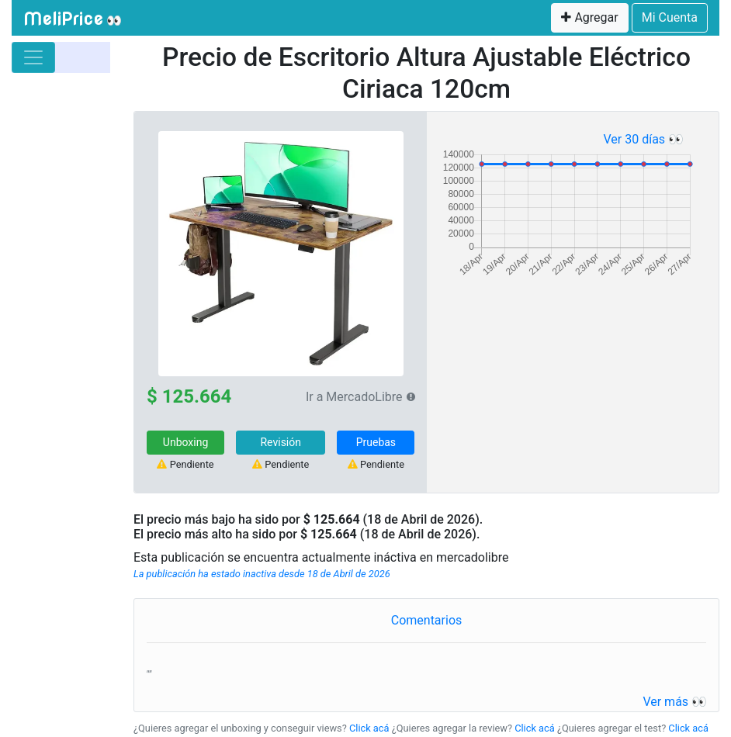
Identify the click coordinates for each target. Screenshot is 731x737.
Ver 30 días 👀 (643, 139)
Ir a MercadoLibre (354, 396)
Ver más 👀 (675, 701)
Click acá (369, 728)
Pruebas (376, 442)
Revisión (280, 442)
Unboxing (185, 442)
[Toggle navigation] (33, 57)
